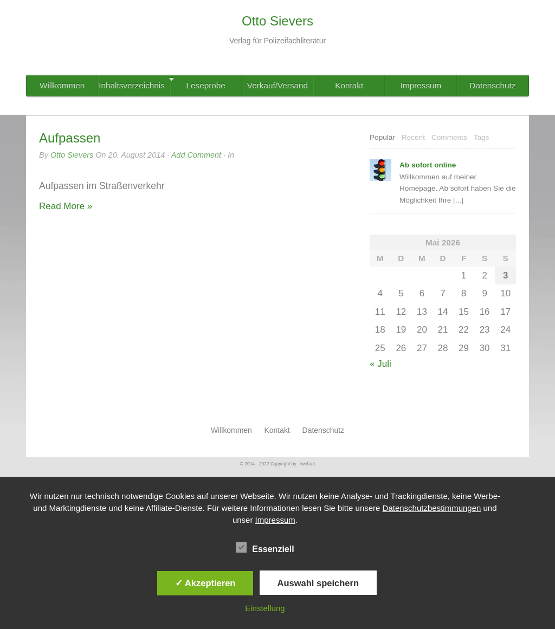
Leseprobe (205, 85)
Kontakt (349, 85)
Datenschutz (492, 85)
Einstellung (265, 608)
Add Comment (196, 155)
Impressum (421, 85)
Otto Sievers (71, 155)
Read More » (65, 206)
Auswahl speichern (318, 583)
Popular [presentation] (382, 137)
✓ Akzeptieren (205, 583)
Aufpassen (69, 138)
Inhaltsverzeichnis (134, 82)
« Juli (380, 364)
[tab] (382, 138)
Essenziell (265, 548)
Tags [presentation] (481, 137)
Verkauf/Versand (277, 85)
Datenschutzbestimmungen (432, 508)
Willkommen (62, 85)
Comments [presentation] (449, 137)
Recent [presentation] (413, 137)
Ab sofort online (427, 165)
